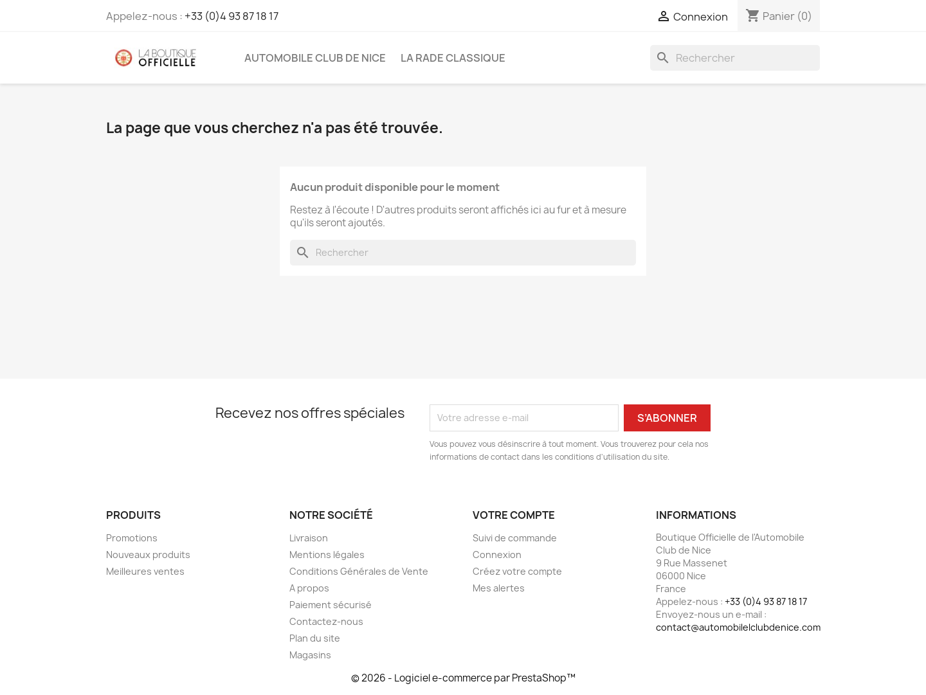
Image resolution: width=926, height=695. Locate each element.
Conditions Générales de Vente (358, 571)
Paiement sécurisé (330, 605)
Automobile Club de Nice (315, 58)
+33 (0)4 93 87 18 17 (231, 16)
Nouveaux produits (148, 554)
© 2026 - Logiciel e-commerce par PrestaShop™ (463, 678)
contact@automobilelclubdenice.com (738, 627)
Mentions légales (327, 554)
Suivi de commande (515, 538)
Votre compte (514, 515)
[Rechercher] (735, 58)
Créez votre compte (517, 571)
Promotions (132, 538)
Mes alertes (499, 588)
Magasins (310, 655)
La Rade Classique (453, 58)
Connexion (497, 554)
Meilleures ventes (145, 571)
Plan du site (314, 638)
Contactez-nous (326, 621)
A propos (309, 588)
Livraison (308, 538)
